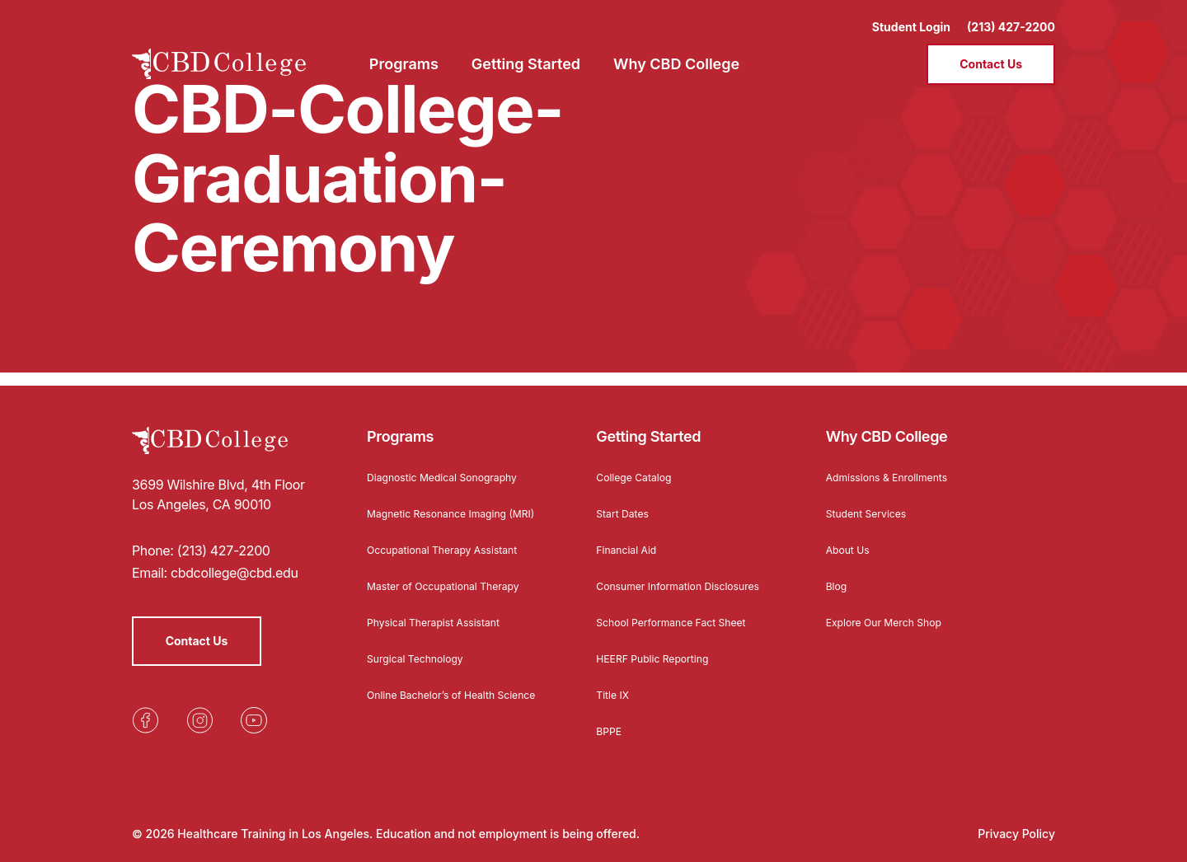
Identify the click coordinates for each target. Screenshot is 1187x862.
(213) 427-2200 (1011, 17)
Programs (400, 423)
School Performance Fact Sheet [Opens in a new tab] (682, 622)
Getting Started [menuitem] (526, 54)
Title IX (615, 694)
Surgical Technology (422, 658)
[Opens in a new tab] (145, 707)
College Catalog (639, 464)
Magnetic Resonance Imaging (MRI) (447, 505)
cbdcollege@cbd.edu (234, 559)
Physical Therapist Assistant (443, 622)
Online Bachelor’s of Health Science (440, 700)
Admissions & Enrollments (896, 464)
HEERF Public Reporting (660, 658)
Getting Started (648, 423)
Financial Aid (630, 536)
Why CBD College (887, 423)
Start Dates (626, 500)
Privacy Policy (1016, 834)
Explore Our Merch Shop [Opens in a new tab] (892, 609)
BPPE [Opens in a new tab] (610, 731)
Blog (838, 572)
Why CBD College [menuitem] (676, 54)
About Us (851, 536)
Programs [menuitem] (404, 54)
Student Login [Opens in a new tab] (911, 17)
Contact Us (990, 54)
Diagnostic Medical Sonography (453, 464)
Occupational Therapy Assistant (454, 549)
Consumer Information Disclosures (657, 578)
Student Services (872, 500)
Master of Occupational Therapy (454, 586)
